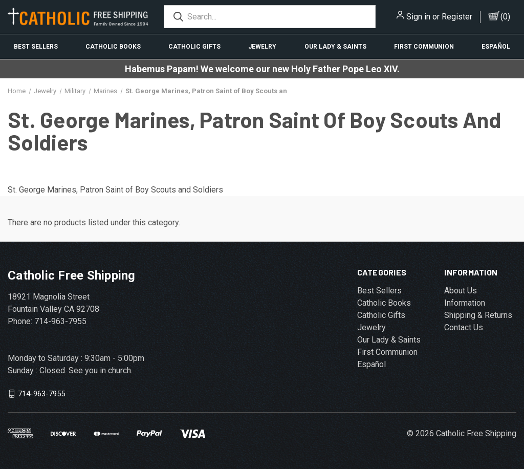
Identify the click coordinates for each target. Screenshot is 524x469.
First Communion (424, 46)
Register (457, 17)
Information (464, 303)
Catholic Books (113, 46)
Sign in (418, 17)
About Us (460, 290)
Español (496, 46)
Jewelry (262, 46)
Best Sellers (36, 46)
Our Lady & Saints (335, 46)
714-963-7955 (41, 393)
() (505, 17)
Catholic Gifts (194, 46)
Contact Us (463, 327)
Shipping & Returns (478, 315)
